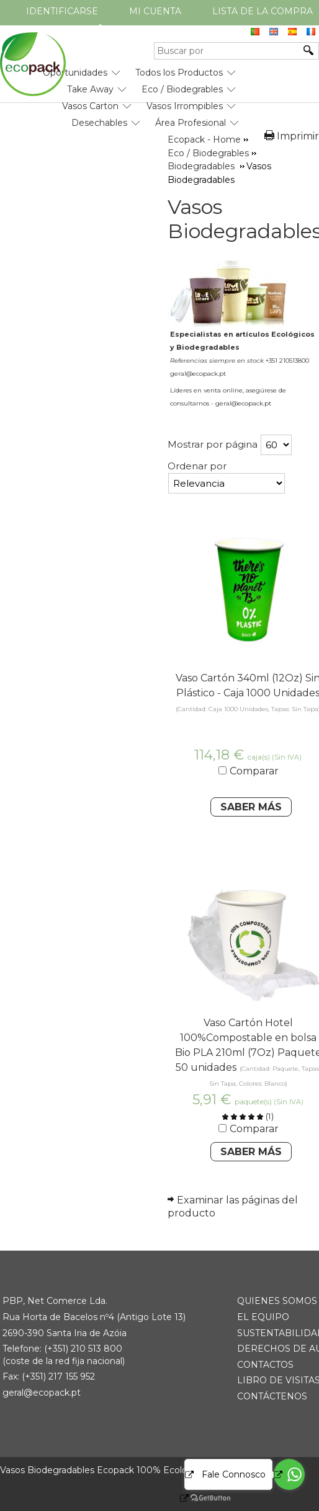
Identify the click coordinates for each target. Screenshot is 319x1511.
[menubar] (119, 93)
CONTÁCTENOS (272, 1396)
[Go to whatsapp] (289, 1474)
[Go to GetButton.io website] (200, 1498)
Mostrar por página (213, 444)
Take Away (90, 89)
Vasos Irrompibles (184, 106)
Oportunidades (75, 72)
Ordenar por (197, 466)
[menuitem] (75, 68)
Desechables (99, 122)
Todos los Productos (179, 72)
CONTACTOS (265, 1364)
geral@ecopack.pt (41, 1392)
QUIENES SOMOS (277, 1300)
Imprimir (298, 136)
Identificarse (62, 11)
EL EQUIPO (263, 1317)
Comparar (254, 771)
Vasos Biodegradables (243, 218)
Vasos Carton (90, 106)
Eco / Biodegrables (182, 89)
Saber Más (251, 807)
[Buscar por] (227, 51)
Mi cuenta (155, 11)
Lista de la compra (262, 11)
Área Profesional (190, 122)
